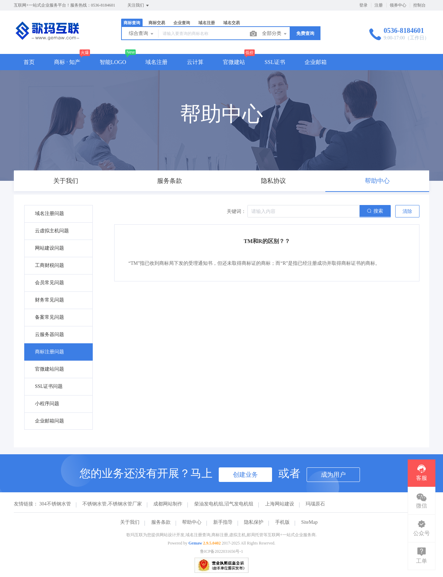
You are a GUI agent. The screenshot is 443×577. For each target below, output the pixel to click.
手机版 (282, 522)
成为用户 (333, 474)
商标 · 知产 (67, 62)
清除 (407, 211)
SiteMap (309, 522)
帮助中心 (191, 522)
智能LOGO (113, 62)
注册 (378, 5)
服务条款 (161, 522)
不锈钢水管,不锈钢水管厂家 (112, 503)
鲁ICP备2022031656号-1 (221, 551)
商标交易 (156, 22)
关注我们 (138, 5)
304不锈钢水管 (55, 503)
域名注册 (206, 22)
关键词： (236, 211)
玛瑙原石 (315, 503)
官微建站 (234, 62)
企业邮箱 (316, 62)
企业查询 (181, 22)
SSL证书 (274, 62)
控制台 (419, 5)
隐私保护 (253, 522)
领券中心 (398, 5)
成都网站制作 (167, 503)
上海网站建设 (279, 503)
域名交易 (231, 22)
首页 (29, 62)
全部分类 (275, 34)
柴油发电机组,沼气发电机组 (224, 503)
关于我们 (129, 522)
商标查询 (132, 22)
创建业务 (245, 474)
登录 (363, 5)
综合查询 (141, 34)
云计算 (195, 62)
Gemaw (195, 543)
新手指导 (223, 522)
